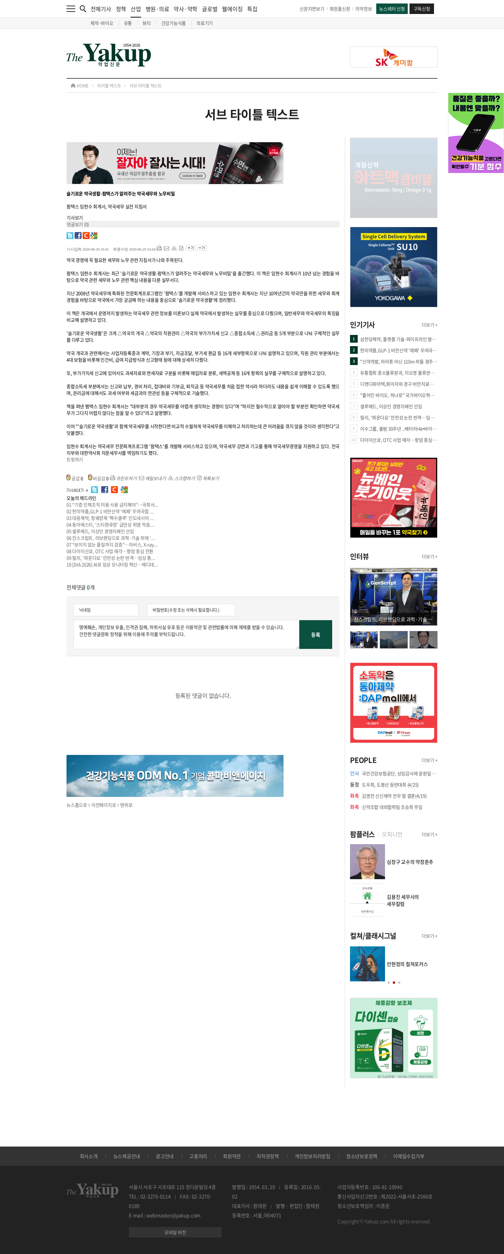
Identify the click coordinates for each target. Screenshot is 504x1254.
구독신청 (422, 8)
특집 (252, 9)
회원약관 (232, 1156)
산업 (136, 11)
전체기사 (101, 9)
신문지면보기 (312, 8)
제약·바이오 (101, 23)
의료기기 (204, 23)
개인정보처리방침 (312, 1156)
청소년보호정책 (361, 1156)
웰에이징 (232, 9)
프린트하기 (123, 478)
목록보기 (208, 478)
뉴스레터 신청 (392, 8)
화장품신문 (340, 8)
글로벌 (209, 9)
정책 (121, 9)
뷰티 (146, 23)
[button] (388, 982)
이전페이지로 (103, 804)
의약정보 (363, 8)
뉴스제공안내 (126, 1156)
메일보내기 (152, 478)
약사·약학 (185, 9)
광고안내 (165, 1156)
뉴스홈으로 (76, 804)
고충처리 (198, 1156)
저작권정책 (268, 1156)
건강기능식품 (173, 23)
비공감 (98, 478)
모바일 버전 (175, 1232)
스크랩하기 (181, 478)
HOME (80, 86)
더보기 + (430, 324)
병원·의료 (157, 9)
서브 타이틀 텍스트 (146, 86)
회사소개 (89, 1156)
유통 (128, 23)
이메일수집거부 (408, 1156)
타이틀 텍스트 (109, 86)
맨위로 (126, 804)
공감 (74, 478)
